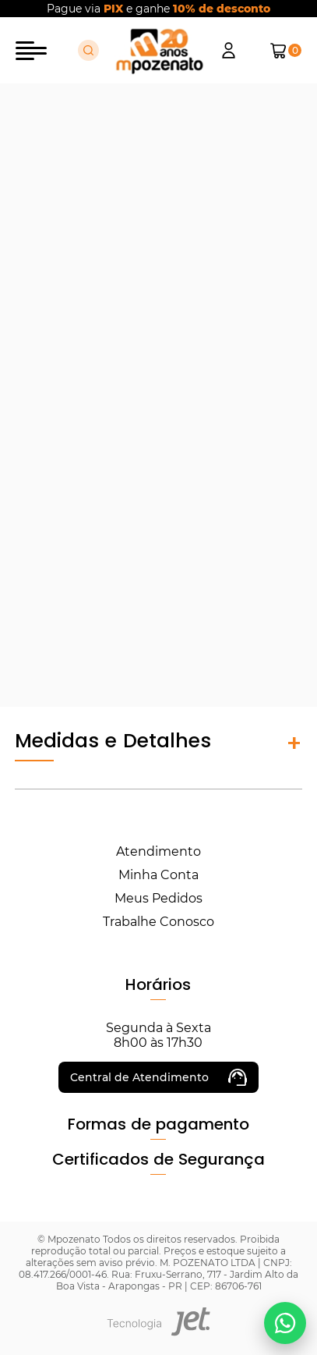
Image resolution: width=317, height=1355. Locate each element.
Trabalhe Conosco (158, 921)
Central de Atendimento (158, 1077)
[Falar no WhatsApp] (285, 1323)
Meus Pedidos (158, 898)
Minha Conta (158, 874)
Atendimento (158, 851)
